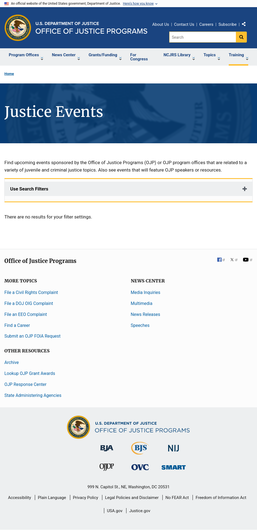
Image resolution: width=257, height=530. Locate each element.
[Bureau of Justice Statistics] (140, 452)
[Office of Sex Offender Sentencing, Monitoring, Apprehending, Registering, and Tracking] (174, 466)
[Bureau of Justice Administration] (106, 445)
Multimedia (141, 303)
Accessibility (19, 497)
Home (9, 74)
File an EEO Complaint (25, 314)
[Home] (91, 28)
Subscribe (227, 24)
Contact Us (184, 24)
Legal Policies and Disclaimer (132, 497)
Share (245, 25)
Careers (206, 24)
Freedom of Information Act (221, 497)
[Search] (202, 37)
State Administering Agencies (32, 395)
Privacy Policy (85, 497)
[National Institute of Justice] (173, 445)
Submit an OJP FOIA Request (32, 336)
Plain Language (52, 497)
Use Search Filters (29, 189)
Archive (11, 362)
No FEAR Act (177, 497)
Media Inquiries (145, 292)
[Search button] (241, 37)
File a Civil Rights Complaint (31, 292)
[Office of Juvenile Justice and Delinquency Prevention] (107, 468)
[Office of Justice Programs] (17, 27)
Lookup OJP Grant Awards (29, 373)
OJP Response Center (25, 384)
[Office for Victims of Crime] (140, 467)
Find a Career (17, 325)
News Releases (145, 314)
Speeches (140, 325)
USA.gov (115, 510)
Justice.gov (139, 510)
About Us (160, 24)
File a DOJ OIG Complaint (28, 303)
